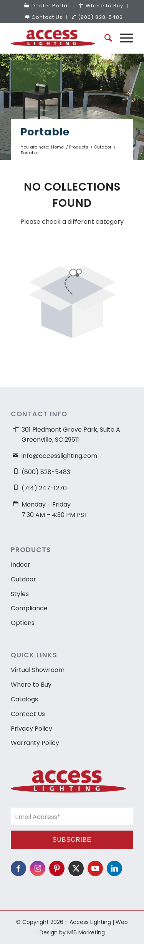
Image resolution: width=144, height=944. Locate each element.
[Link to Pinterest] (57, 868)
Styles (20, 593)
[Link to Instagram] (37, 868)
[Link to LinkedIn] (114, 868)
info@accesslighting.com (59, 455)
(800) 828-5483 (97, 17)
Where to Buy (31, 684)
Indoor (20, 564)
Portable (45, 131)
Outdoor (23, 579)
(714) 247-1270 (44, 488)
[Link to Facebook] (18, 868)
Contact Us (44, 17)
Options (23, 622)
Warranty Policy (35, 742)
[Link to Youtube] (95, 868)
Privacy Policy (31, 728)
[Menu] (122, 38)
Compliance (29, 608)
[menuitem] (46, 6)
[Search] (104, 38)
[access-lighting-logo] (60, 38)
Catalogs (24, 699)
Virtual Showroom (38, 669)
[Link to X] (76, 868)
